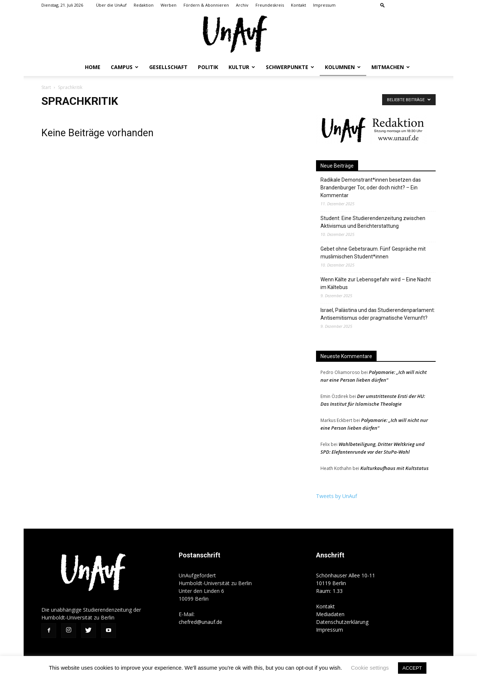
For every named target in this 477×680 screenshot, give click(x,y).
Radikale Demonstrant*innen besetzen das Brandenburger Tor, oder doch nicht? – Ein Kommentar (370, 187)
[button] (382, 5)
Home (92, 67)
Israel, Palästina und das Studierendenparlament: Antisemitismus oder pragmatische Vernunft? (377, 314)
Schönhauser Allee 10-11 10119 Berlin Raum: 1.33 (345, 583)
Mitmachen (390, 67)
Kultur (242, 67)
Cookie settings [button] (370, 667)
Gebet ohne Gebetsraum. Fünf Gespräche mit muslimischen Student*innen (373, 253)
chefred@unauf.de (200, 621)
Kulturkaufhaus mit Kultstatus (394, 468)
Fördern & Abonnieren (206, 5)
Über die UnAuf (111, 5)
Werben (168, 5)
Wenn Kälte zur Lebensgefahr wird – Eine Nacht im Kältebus (375, 283)
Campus (124, 67)
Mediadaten (330, 614)
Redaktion (144, 5)
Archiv (242, 5)
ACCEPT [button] (412, 668)
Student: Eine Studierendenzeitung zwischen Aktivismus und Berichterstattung (372, 222)
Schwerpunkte (290, 67)
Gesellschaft (168, 67)
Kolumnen (343, 67)
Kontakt (298, 5)
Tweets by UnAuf (336, 495)
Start (46, 87)
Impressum (324, 5)
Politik (208, 67)
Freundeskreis (269, 5)
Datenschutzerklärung (342, 621)
